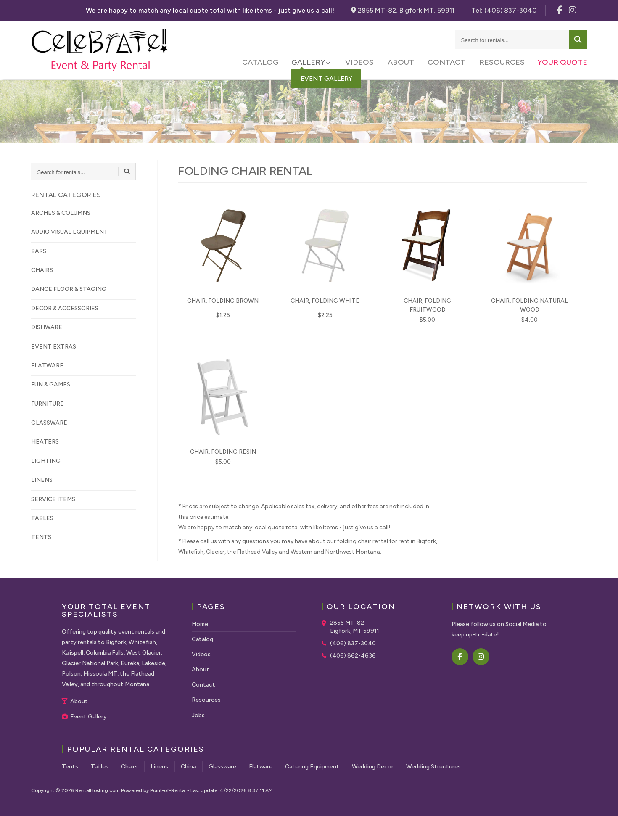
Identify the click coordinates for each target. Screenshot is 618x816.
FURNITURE (47, 403)
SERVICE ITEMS (53, 499)
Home (200, 624)
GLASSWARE (49, 422)
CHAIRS (42, 270)
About (403, 63)
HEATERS (45, 441)
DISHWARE (46, 327)
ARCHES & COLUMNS (60, 213)
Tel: (504, 10)
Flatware (260, 766)
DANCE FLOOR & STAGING (68, 289)
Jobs (198, 715)
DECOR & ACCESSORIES (64, 308)
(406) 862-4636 (353, 655)
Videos (363, 63)
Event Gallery (84, 716)
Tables (99, 766)
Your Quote (562, 63)
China (188, 766)
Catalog (264, 63)
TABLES (42, 518)
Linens (159, 766)
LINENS (42, 479)
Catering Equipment (312, 766)
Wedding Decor (373, 766)
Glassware (222, 766)
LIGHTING (46, 461)
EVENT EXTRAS (53, 346)
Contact (448, 63)
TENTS (41, 537)
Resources (502, 63)
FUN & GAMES (50, 384)
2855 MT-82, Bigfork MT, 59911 (402, 10)
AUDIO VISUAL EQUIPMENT (69, 231)
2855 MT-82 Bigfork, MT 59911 (354, 627)
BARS (38, 251)
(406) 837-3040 (353, 643)
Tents (70, 766)
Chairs (129, 766)
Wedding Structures (433, 766)
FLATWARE (47, 365)
